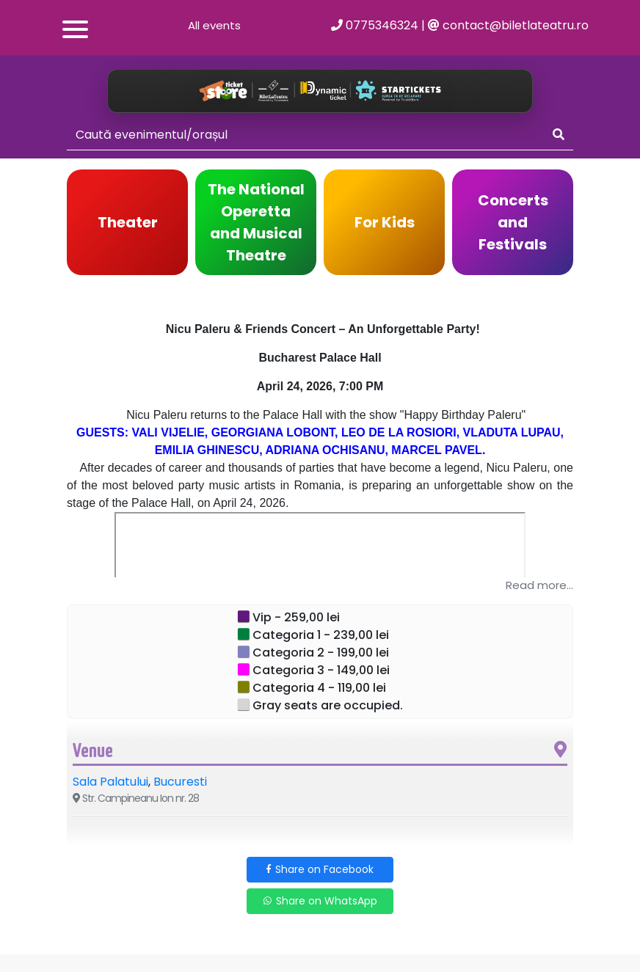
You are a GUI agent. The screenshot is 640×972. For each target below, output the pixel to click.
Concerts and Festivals (513, 222)
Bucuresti (180, 781)
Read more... (539, 585)
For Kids (384, 222)
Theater (128, 222)
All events (214, 25)
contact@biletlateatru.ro (508, 25)
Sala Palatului (110, 781)
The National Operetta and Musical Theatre (256, 222)
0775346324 (374, 25)
